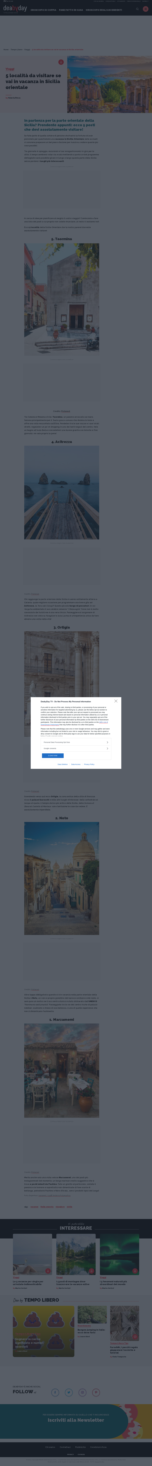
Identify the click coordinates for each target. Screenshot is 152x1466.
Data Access (75, 764)
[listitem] (76, 742)
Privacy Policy (89, 764)
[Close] (116, 702)
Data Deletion (63, 764)
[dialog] (76, 733)
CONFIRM (53, 756)
